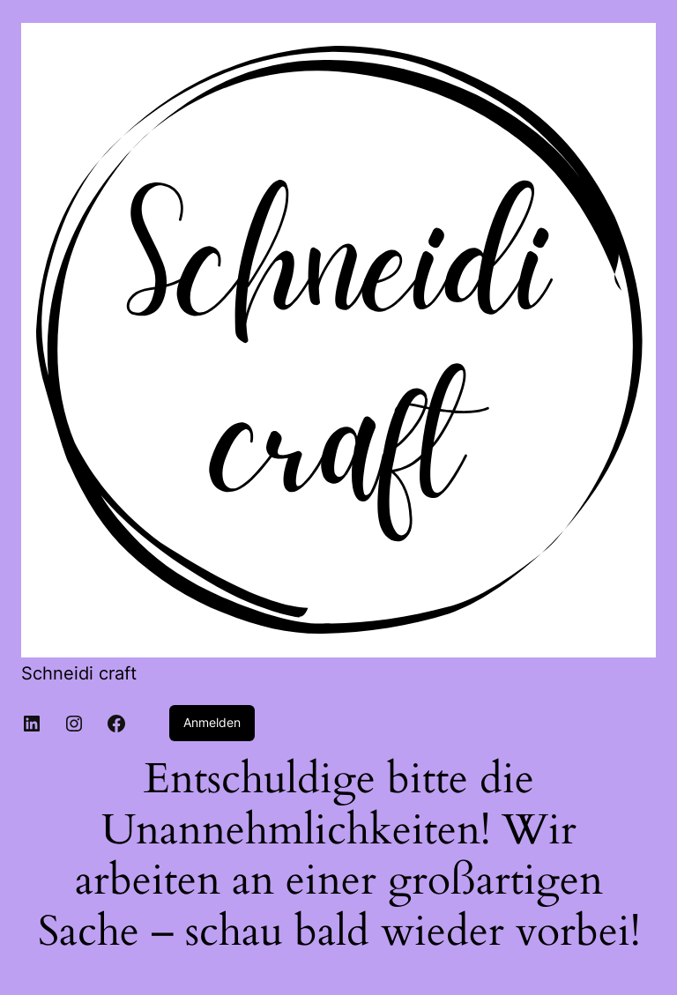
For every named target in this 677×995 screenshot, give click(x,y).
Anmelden (212, 722)
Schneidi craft (79, 673)
